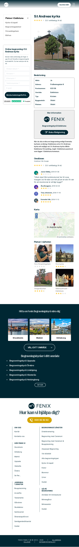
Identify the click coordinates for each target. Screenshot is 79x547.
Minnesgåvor (47, 499)
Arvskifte (17, 493)
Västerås (17, 466)
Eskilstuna (54, 92)
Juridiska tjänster (18, 483)
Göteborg (18, 452)
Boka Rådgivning (57, 132)
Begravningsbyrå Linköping (23, 370)
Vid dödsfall (46, 454)
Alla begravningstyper (50, 458)
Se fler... (17, 475)
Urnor (44, 477)
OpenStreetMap (62, 237)
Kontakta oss (19, 436)
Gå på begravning (47, 490)
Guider (44, 482)
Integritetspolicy (47, 542)
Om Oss (17, 428)
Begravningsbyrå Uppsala (22, 361)
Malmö (17, 457)
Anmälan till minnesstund (51, 495)
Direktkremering (48, 432)
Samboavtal (19, 512)
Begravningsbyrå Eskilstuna (54, 126)
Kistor (44, 468)
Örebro (17, 471)
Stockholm (18, 447)
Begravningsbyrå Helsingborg (24, 379)
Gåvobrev (18, 502)
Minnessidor (46, 504)
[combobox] (39, 347)
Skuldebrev (18, 507)
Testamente (18, 498)
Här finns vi (19, 443)
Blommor (45, 472)
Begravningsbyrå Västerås (22, 375)
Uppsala (17, 461)
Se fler (40, 385)
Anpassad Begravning (50, 449)
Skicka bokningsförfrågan (17, 95)
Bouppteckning (20, 488)
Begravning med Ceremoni (52, 436)
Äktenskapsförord (21, 517)
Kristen (53, 96)
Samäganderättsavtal (22, 521)
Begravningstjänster (52, 428)
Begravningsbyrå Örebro (21, 365)
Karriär (17, 432)
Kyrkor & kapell (47, 463)
